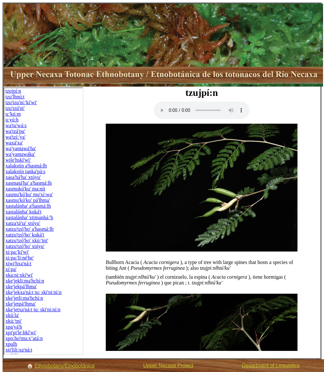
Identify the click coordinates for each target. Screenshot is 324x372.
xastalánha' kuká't (23, 211)
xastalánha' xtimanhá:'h (29, 217)
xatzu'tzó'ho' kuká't (24, 234)
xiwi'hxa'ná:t (18, 263)
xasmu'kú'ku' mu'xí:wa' (29, 194)
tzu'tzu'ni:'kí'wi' (21, 102)
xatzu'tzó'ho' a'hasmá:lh (29, 229)
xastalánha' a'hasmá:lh (28, 206)
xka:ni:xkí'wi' (19, 275)
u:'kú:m (13, 114)
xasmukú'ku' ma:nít (25, 188)
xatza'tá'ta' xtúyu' (22, 223)
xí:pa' (11, 269)
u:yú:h (12, 119)
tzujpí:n (13, 91)
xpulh (11, 344)
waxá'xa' (14, 142)
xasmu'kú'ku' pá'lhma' (27, 200)
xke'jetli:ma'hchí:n (24, 298)
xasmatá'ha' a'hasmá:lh (28, 183)
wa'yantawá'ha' (20, 148)
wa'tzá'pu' (15, 131)
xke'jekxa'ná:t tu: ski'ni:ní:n (33, 292)
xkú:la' (12, 315)
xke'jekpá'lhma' (21, 286)
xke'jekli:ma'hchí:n (24, 280)
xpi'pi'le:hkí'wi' (20, 332)
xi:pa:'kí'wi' (17, 252)
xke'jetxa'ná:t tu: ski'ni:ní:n (32, 309)
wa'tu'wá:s (16, 125)
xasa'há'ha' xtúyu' (23, 177)
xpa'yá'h (13, 326)
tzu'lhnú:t (15, 96)
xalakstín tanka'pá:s (25, 171)
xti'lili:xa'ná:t (18, 350)
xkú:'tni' (13, 321)
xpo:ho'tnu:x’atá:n (24, 338)
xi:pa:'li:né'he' (19, 257)
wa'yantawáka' (20, 154)
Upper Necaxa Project (168, 365)
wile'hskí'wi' (18, 160)
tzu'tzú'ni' (15, 108)
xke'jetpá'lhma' (20, 303)
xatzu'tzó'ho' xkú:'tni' (26, 240)
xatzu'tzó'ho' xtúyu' (24, 246)
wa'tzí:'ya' (15, 137)
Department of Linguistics (271, 365)
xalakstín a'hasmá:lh (26, 165)
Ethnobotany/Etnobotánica (65, 365)
